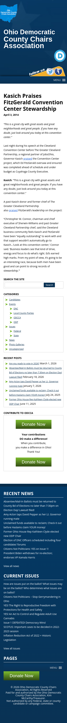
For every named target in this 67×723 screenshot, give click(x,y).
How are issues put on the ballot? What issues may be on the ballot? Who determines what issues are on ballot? (33, 588)
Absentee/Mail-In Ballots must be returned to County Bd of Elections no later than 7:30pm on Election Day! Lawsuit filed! (35, 373)
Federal (17, 331)
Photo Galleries (16, 344)
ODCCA (17, 317)
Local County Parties (24, 313)
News (12, 340)
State (16, 335)
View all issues (12, 648)
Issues (12, 326)
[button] (57, 80)
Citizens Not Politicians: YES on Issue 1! (26, 549)
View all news (11, 566)
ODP (16, 322)
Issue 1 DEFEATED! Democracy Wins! (25, 622)
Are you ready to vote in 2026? (24, 363)
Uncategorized (16, 349)
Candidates (14, 299)
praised (27, 158)
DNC (16, 308)
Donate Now (33, 424)
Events (12, 304)
